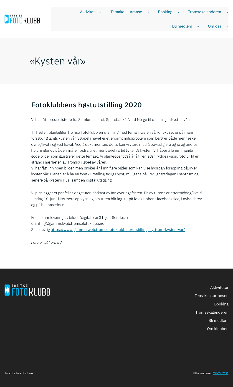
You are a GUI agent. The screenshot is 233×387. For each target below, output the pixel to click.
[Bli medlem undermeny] (198, 26)
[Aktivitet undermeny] (101, 12)
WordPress (220, 373)
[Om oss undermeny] (227, 26)
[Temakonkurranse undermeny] (148, 12)
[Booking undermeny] (178, 12)
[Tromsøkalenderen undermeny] (227, 12)
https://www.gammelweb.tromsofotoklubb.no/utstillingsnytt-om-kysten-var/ (118, 229)
